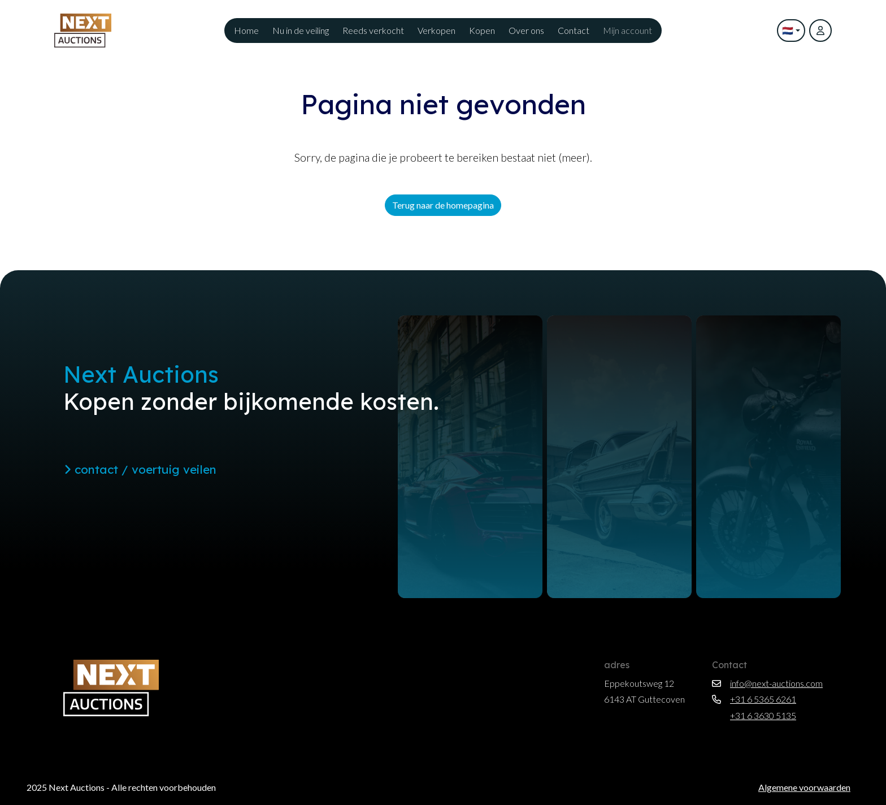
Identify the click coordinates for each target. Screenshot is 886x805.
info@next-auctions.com (767, 683)
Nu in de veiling (300, 30)
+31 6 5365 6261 (754, 699)
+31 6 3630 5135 (754, 715)
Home (246, 30)
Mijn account (627, 30)
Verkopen (436, 30)
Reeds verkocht (373, 30)
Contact (573, 30)
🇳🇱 (787, 30)
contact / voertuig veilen (140, 469)
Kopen (482, 30)
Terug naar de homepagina (443, 205)
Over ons (526, 30)
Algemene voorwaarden (804, 787)
